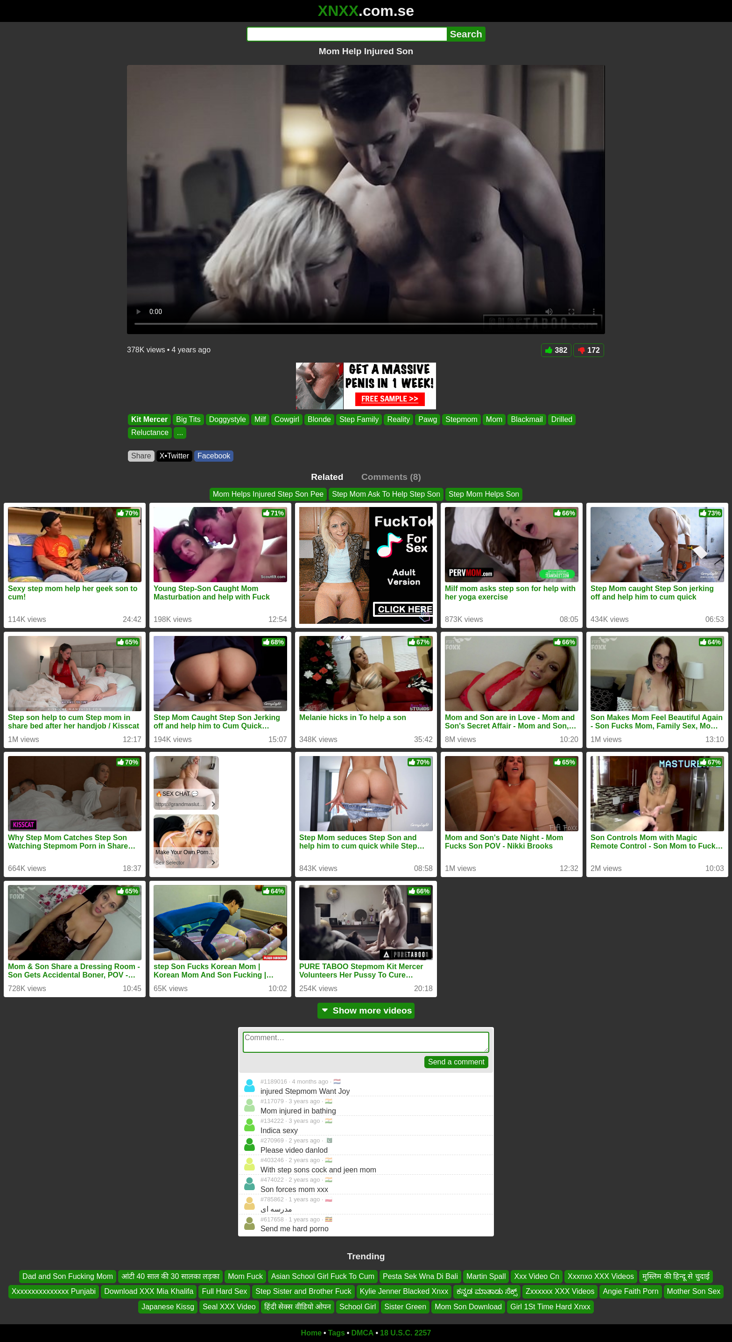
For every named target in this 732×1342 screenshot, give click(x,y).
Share (141, 456)
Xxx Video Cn (536, 1276)
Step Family (359, 419)
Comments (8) (391, 477)
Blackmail (526, 419)
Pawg (427, 419)
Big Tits (188, 419)
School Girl (357, 1307)
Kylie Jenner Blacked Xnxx (404, 1291)
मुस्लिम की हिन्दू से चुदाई (676, 1276)
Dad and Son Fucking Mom (67, 1276)
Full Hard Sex (224, 1291)
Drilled (561, 419)
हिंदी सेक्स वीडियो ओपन (297, 1307)
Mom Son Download (468, 1307)
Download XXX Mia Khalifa (148, 1291)
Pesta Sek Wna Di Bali (420, 1276)
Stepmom (461, 419)
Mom (494, 419)
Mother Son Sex (694, 1291)
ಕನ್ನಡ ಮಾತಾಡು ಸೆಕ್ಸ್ (487, 1291)
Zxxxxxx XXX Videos (560, 1291)
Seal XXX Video (229, 1307)
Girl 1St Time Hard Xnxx (550, 1307)
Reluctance (150, 433)
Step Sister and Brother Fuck (303, 1291)
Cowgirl (286, 419)
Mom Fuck (245, 1276)
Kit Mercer (149, 419)
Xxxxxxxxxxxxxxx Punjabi (54, 1291)
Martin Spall (486, 1276)
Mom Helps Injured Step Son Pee (268, 494)
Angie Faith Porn (630, 1291)
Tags (336, 1333)
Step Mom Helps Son (484, 494)
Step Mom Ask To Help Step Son (386, 494)
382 (556, 350)
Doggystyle (227, 419)
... (180, 433)
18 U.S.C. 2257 (405, 1333)
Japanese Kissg (167, 1307)
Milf (260, 419)
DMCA (362, 1333)
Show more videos (366, 1010)
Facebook (213, 456)
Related (327, 477)
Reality (398, 419)
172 (588, 350)
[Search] (346, 34)
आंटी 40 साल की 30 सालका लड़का (170, 1276)
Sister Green (405, 1307)
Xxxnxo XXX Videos (601, 1276)
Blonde (319, 419)
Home (311, 1333)
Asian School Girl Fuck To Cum (322, 1276)
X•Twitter (174, 456)
